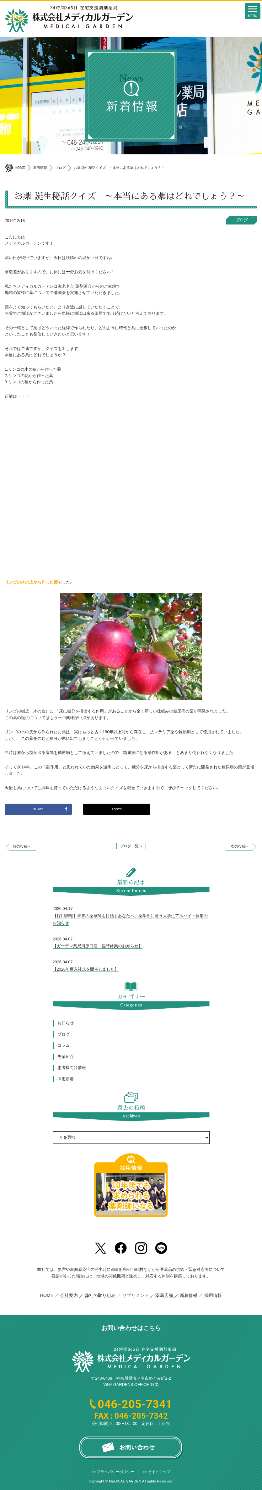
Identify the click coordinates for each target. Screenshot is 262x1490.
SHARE (50, 809)
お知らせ (65, 1023)
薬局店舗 (164, 1295)
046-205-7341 (135, 1404)
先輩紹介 (65, 1056)
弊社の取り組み (101, 1295)
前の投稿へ (22, 846)
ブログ (242, 220)
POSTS (116, 809)
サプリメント (135, 1295)
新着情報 (188, 1295)
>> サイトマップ (157, 1472)
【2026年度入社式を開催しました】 (86, 969)
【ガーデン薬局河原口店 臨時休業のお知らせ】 (97, 946)
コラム (63, 1045)
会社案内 (69, 1295)
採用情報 (213, 1295)
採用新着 (65, 1079)
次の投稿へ (240, 846)
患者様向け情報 (71, 1067)
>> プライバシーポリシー (113, 1472)
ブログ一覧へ (131, 846)
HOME (46, 1295)
